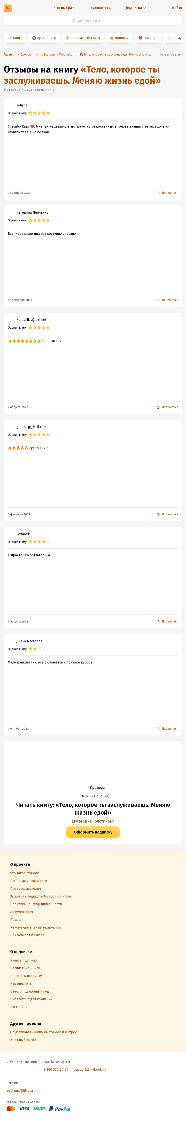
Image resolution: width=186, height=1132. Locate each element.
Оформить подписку (93, 832)
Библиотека (101, 8)
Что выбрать (65, 8)
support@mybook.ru (89, 1069)
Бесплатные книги (85, 38)
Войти (177, 8)
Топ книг (150, 38)
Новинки (122, 38)
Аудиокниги (46, 38)
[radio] (30, 113)
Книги (17, 38)
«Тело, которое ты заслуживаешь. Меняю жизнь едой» (82, 75)
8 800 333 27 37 (56, 1069)
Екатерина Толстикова (93, 821)
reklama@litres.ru (21, 1091)
